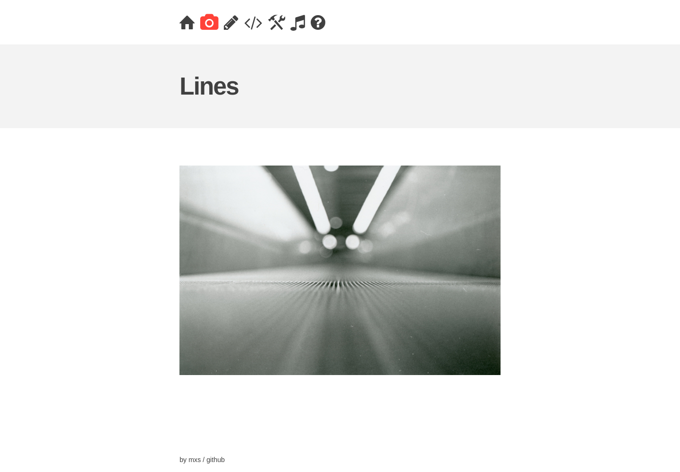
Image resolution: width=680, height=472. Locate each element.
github (215, 459)
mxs (194, 459)
